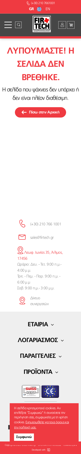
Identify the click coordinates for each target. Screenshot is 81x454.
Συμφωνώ (24, 437)
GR (36, 9)
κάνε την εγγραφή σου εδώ (41, 199)
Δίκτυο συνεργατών (39, 301)
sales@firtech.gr (42, 238)
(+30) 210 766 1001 (45, 224)
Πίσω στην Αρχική (40, 112)
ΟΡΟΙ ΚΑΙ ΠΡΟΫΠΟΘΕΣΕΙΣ (49, 445)
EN (48, 9)
